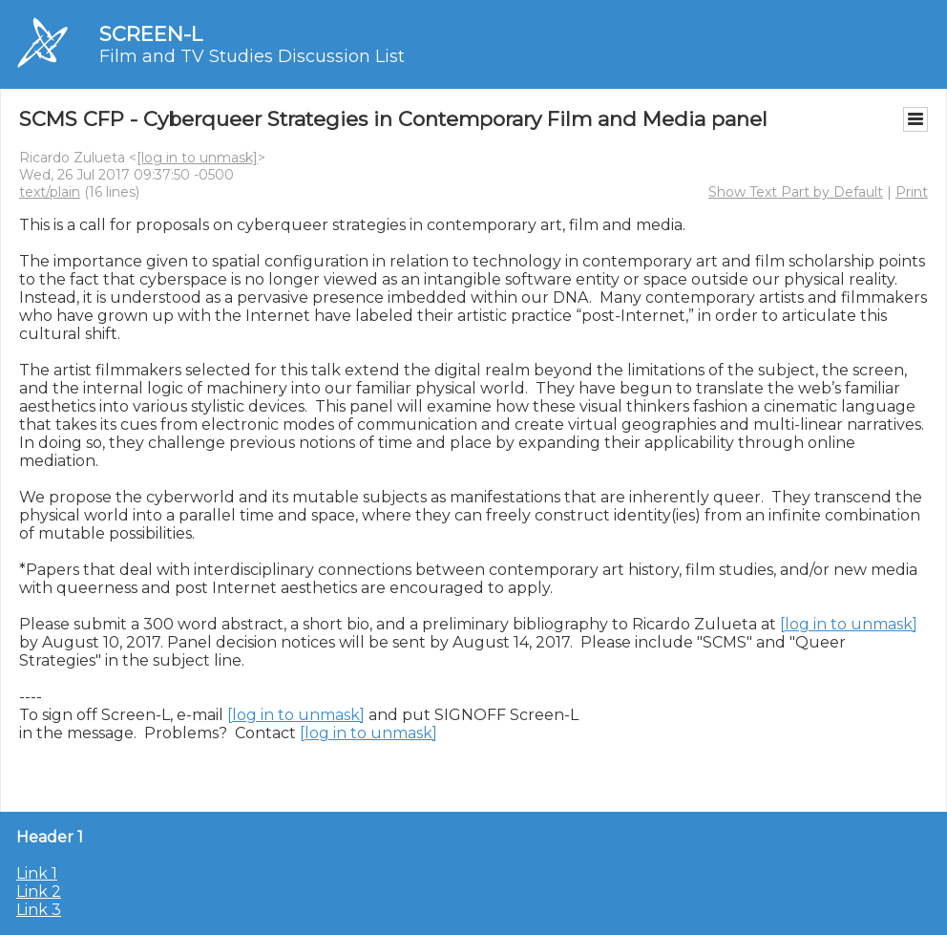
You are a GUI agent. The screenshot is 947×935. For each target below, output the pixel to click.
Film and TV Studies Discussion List (252, 56)
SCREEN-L (150, 34)
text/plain (49, 192)
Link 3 (38, 910)
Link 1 (36, 873)
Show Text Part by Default (795, 192)
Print (911, 192)
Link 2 (38, 891)
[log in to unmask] (197, 157)
